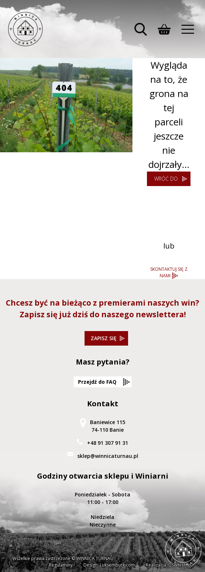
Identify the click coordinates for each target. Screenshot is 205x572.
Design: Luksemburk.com (109, 565)
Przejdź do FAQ (97, 381)
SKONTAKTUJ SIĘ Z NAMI (169, 272)
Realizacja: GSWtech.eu (169, 565)
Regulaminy (61, 565)
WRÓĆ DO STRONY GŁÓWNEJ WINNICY (166, 180)
